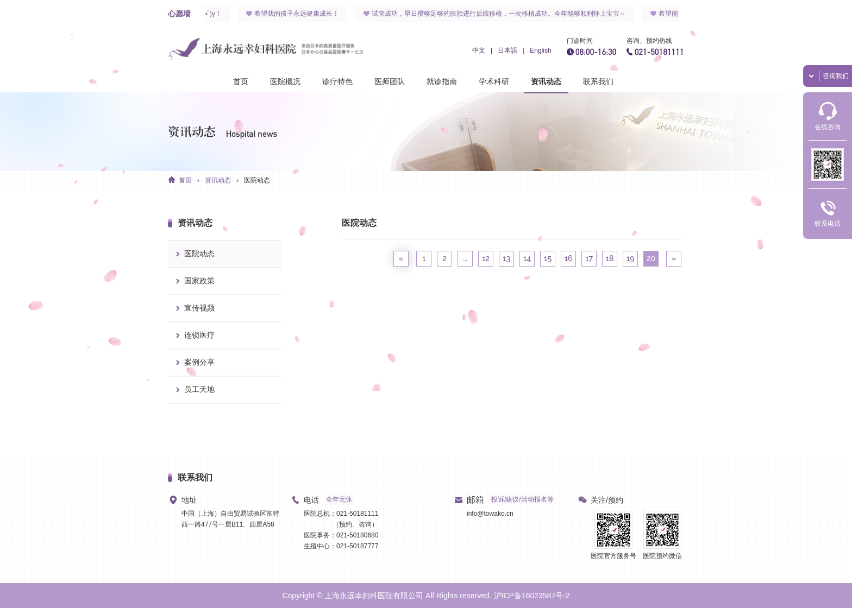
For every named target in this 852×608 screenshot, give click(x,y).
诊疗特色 (337, 81)
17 (589, 258)
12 (486, 258)
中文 (478, 50)
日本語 (507, 50)
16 (569, 258)
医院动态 (257, 180)
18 (610, 258)
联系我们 (598, 81)
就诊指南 (442, 81)
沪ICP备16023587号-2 (532, 595)
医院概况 (285, 81)
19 (631, 258)
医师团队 (389, 81)
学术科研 (494, 81)
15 (548, 258)
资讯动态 (546, 81)
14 (527, 258)
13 (506, 258)
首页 (240, 81)
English (540, 50)
